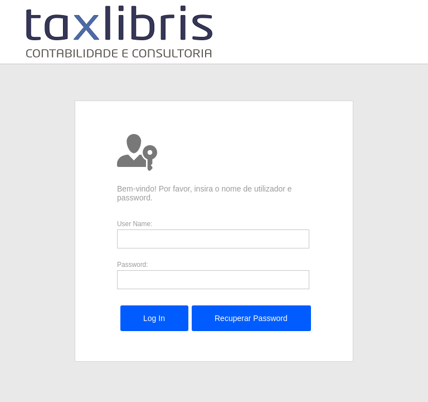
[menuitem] (154, 318)
